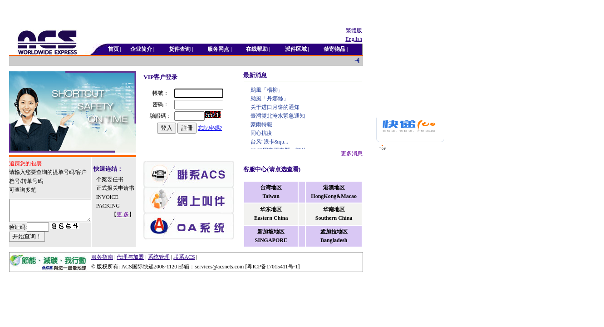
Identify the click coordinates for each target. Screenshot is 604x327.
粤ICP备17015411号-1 (272, 270)
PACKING (115, 214)
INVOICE (114, 205)
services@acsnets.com (219, 270)
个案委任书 (116, 179)
